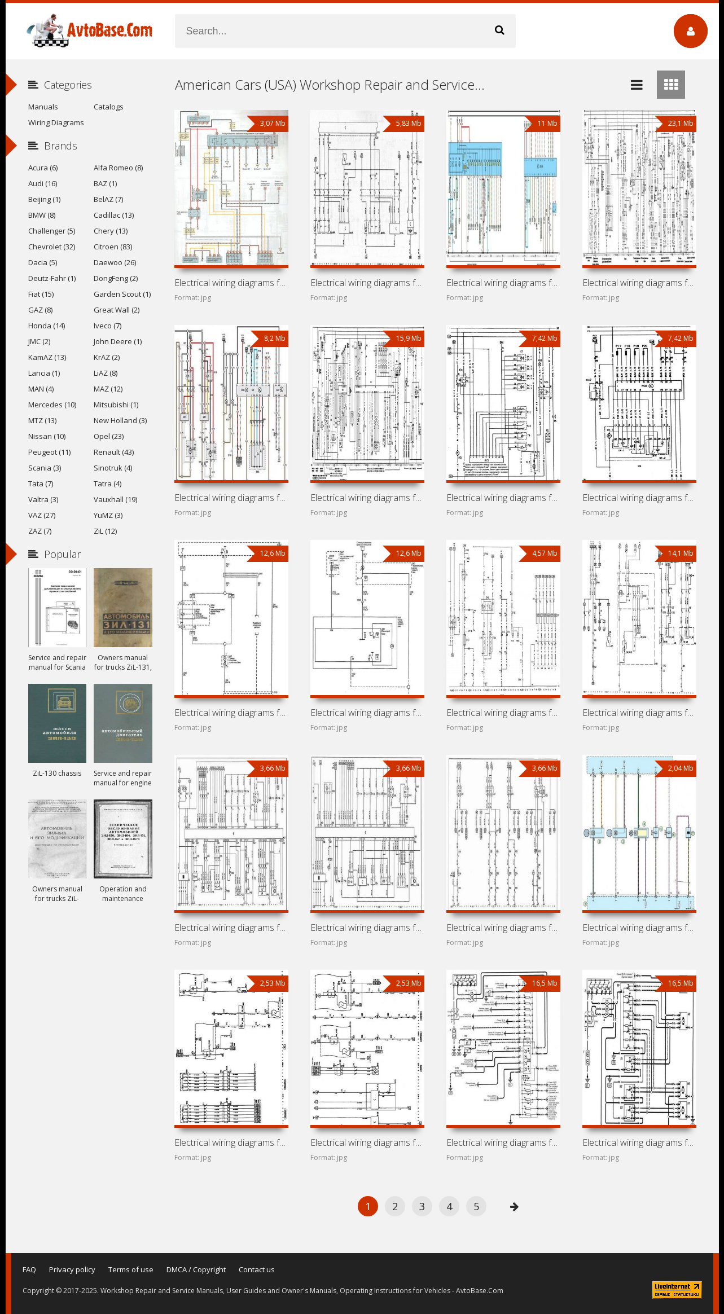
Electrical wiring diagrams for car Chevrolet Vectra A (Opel (639, 282)
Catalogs (109, 107)
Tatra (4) (107, 483)
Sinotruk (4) (113, 468)
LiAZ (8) (105, 373)
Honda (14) (46, 325)
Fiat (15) (41, 294)
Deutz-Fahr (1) (52, 278)
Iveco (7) (107, 325)
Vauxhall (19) (115, 499)
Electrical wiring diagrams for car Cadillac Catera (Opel (231, 497)
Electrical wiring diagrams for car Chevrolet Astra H (231, 1142)
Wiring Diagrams (56, 122)
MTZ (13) (42, 420)
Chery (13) (111, 231)
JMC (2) (39, 341)
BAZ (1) (105, 183)
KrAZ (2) (107, 357)
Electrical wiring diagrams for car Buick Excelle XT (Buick (639, 927)
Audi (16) (42, 183)
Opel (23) (109, 436)
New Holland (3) (120, 420)
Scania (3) (44, 468)
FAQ (29, 1269)
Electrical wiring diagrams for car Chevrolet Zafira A (231, 282)
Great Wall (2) (116, 310)
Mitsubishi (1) (116, 404)
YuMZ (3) (108, 515)
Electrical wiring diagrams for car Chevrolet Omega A (367, 497)
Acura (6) (43, 167)
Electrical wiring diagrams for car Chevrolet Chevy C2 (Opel (231, 927)
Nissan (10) (46, 436)
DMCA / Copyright (196, 1269)
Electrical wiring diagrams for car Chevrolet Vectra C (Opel (367, 282)
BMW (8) (41, 215)
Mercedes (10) (52, 404)
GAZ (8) (40, 310)
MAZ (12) (108, 389)
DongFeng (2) (116, 278)
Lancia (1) (44, 373)
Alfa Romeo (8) (118, 167)
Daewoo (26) (115, 262)
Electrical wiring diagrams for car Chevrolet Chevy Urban (503, 1142)
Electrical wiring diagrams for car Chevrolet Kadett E (503, 497)
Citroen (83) (113, 246)
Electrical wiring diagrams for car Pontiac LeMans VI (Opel (639, 497)
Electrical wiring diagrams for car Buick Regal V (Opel (367, 712)
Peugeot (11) (49, 452)
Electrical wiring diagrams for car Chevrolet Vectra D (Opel (231, 712)
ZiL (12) (105, 531)
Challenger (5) (51, 231)
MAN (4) (41, 389)
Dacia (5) (42, 262)
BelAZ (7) (108, 199)
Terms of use (130, 1269)
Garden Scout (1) (122, 294)
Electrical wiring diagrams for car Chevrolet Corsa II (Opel (639, 712)
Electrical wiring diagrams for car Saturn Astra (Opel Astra (367, 1142)
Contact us (257, 1269)
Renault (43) (114, 452)
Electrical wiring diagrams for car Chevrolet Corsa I (367, 927)
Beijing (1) (44, 199)
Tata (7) (40, 483)
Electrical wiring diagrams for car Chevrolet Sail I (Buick (503, 927)
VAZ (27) (41, 515)
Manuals (43, 107)
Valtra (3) (43, 499)
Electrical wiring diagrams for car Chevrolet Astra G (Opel (639, 1142)
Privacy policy (72, 1269)
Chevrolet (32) (51, 246)
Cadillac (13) (114, 215)
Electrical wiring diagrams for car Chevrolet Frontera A (503, 712)
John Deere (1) (118, 341)
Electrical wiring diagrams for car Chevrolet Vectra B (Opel (503, 282)
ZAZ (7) (39, 531)
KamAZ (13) (47, 357)
